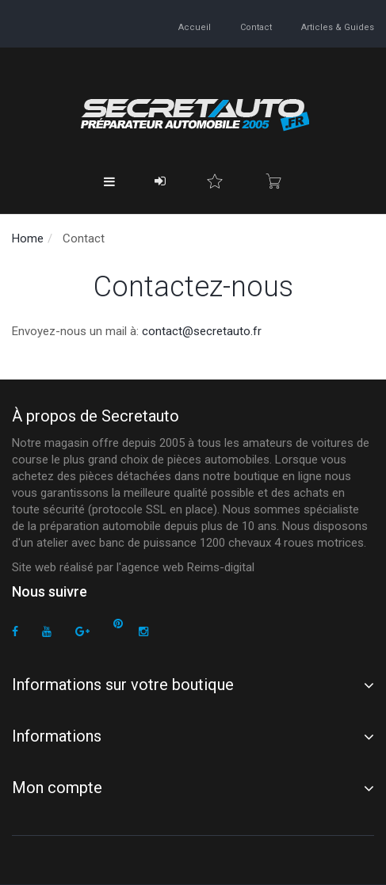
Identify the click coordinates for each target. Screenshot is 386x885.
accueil (194, 27)
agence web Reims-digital (187, 567)
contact (256, 27)
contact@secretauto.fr (202, 331)
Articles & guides (337, 27)
